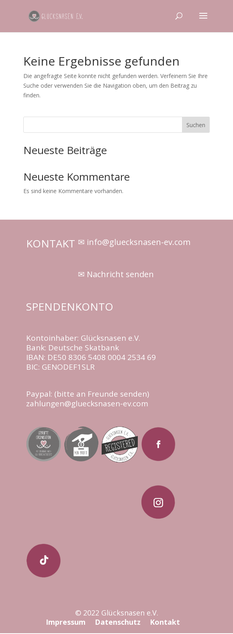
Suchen (195, 125)
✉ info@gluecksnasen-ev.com (134, 242)
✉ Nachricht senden (116, 274)
